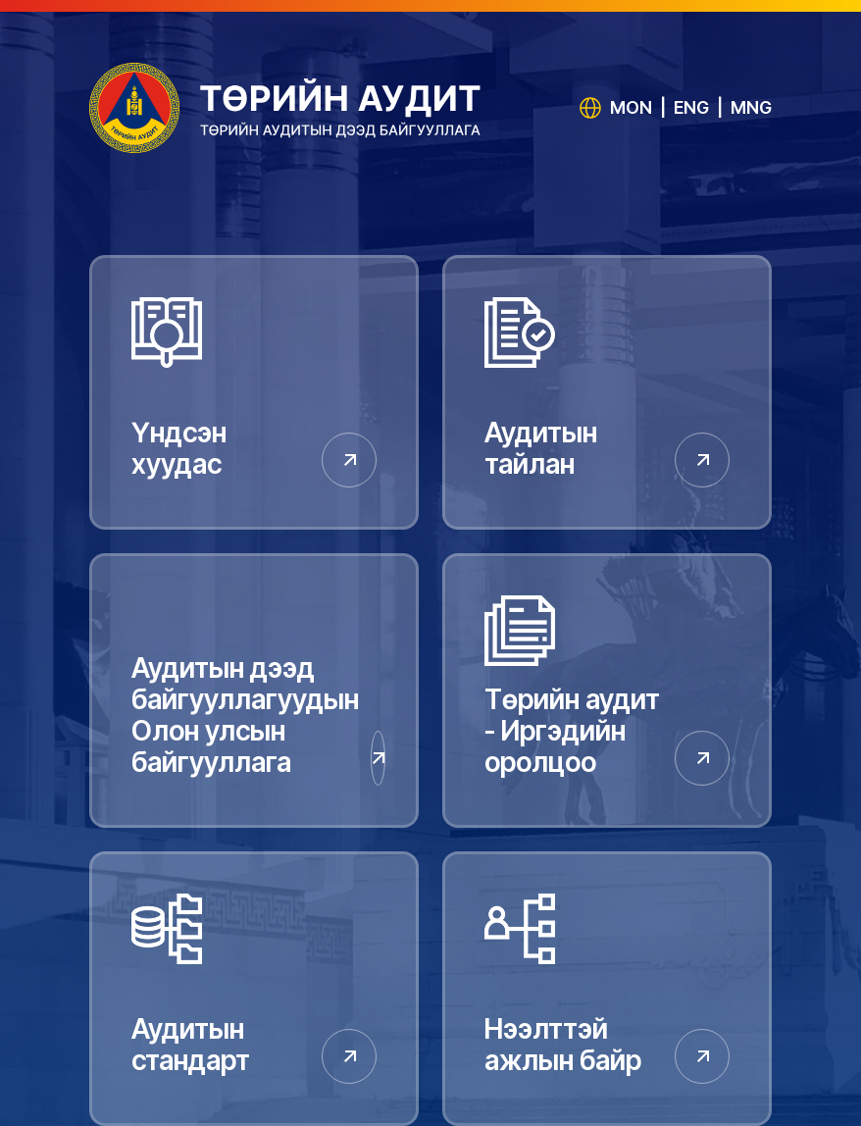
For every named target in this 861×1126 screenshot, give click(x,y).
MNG (751, 107)
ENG (691, 107)
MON (631, 107)
